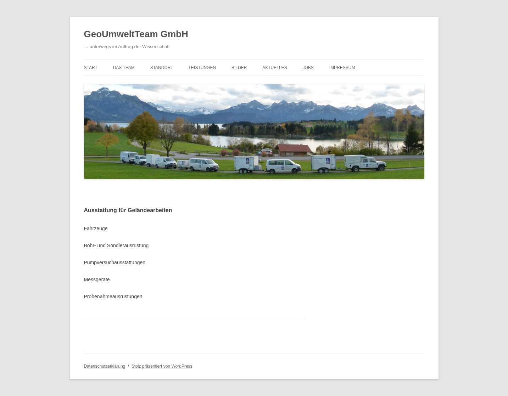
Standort (161, 67)
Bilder (239, 67)
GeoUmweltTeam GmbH (136, 34)
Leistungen (202, 67)
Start (90, 67)
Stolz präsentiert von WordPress (162, 366)
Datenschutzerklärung (104, 366)
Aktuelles (274, 67)
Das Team (124, 67)
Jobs (308, 67)
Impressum (342, 67)
